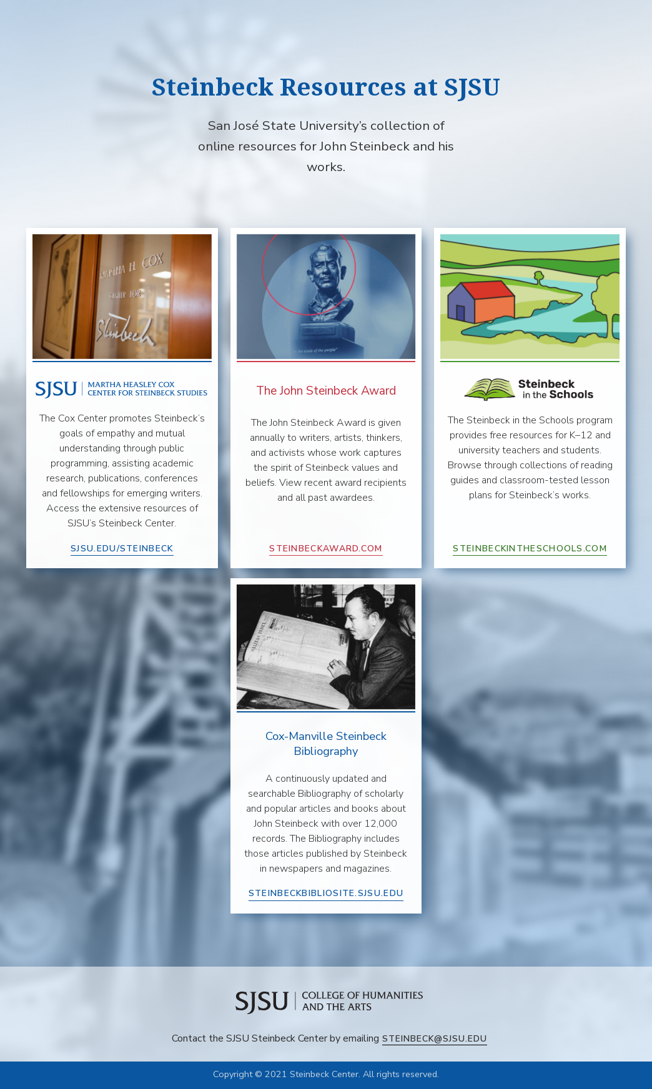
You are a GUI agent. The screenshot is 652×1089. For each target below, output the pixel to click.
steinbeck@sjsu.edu (434, 1039)
